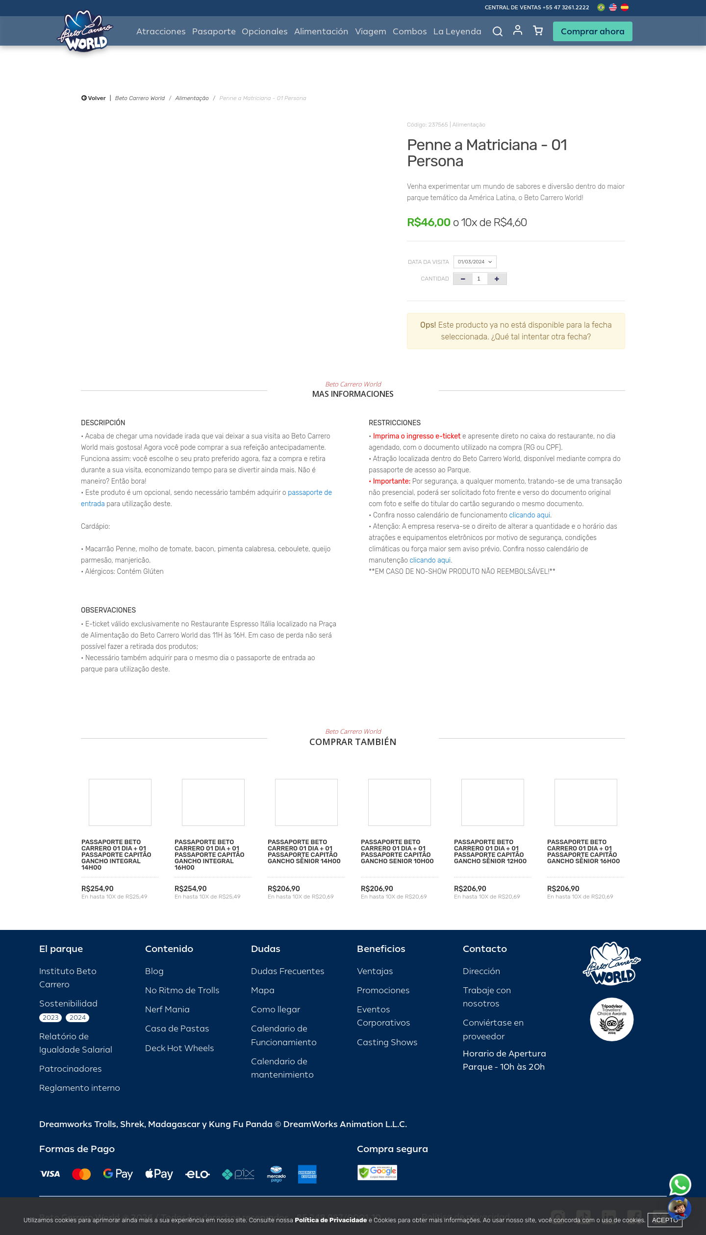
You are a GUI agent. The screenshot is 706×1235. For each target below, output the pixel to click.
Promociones (383, 990)
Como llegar (275, 1009)
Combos (410, 31)
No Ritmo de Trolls (182, 990)
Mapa (263, 990)
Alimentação (192, 98)
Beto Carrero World (140, 98)
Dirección (481, 971)
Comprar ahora (593, 31)
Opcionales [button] (265, 31)
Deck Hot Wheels (179, 1048)
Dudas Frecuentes (288, 971)
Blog (154, 971)
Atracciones (161, 31)
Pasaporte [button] (214, 31)
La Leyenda (457, 31)
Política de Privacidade (331, 1220)
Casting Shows (387, 1042)
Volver (93, 98)
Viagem (370, 31)
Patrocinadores (70, 1069)
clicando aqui (530, 515)
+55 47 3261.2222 (566, 7)
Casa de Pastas (177, 1028)
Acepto (665, 1220)
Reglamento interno (79, 1088)
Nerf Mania (167, 1009)
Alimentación (321, 31)
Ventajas (375, 971)
